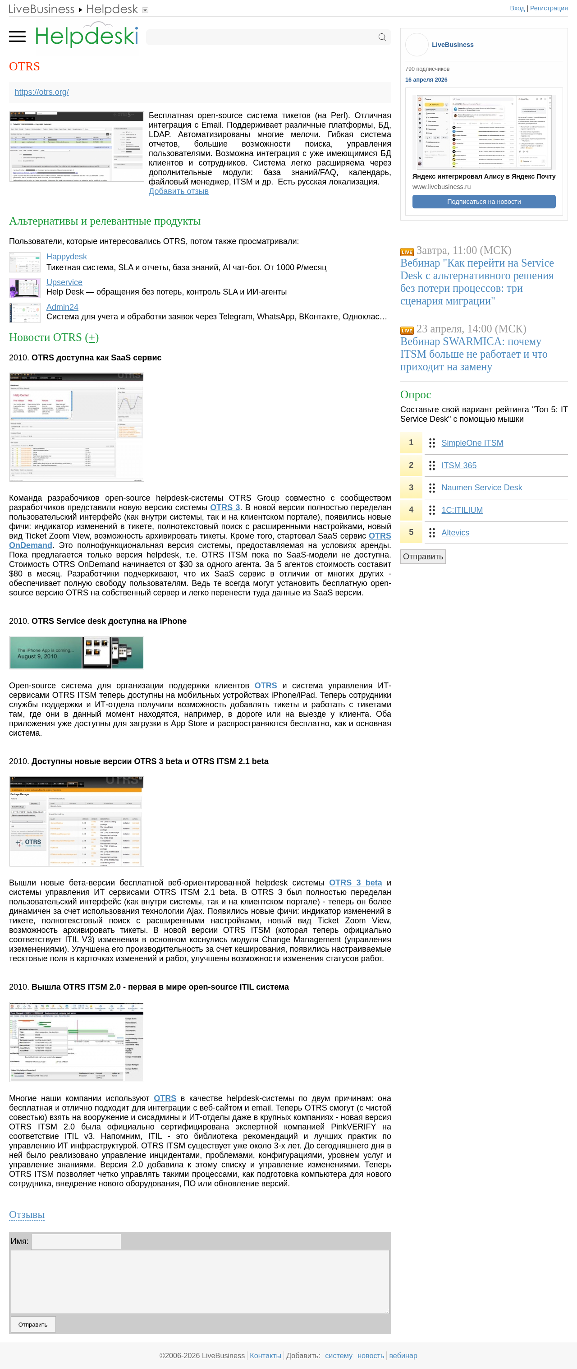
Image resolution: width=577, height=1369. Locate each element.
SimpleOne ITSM (473, 442)
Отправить (423, 556)
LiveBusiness (453, 44)
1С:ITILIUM (462, 510)
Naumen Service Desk (482, 487)
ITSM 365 (459, 465)
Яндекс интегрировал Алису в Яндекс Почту (484, 176)
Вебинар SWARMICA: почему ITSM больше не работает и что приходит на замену (474, 354)
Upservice (64, 282)
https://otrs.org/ (42, 92)
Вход (517, 8)
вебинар (403, 1355)
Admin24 (62, 307)
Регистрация (549, 8)
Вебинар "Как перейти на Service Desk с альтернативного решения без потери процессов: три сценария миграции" (477, 282)
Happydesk (66, 256)
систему (339, 1355)
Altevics (456, 532)
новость (370, 1355)
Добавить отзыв (179, 191)
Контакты (265, 1355)
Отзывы (27, 1214)
